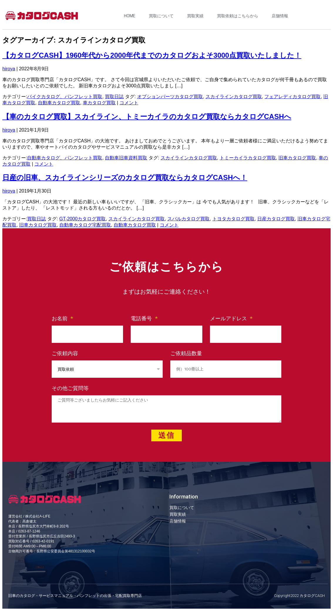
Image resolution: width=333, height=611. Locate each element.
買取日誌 (114, 96)
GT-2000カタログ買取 (82, 218)
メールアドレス (229, 318)
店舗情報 (280, 15)
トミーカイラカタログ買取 (248, 157)
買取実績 (195, 15)
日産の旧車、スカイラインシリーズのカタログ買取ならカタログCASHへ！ (124, 177)
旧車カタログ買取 (297, 157)
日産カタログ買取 (276, 218)
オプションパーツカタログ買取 (170, 96)
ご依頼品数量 (186, 353)
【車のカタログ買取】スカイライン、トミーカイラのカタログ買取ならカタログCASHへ (146, 116)
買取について (161, 15)
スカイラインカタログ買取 (234, 96)
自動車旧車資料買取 (126, 157)
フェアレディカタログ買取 (292, 96)
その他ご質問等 (70, 388)
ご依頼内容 (65, 353)
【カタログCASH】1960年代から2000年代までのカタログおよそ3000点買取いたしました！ (151, 55)
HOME (129, 15)
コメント (129, 102)
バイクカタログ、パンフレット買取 (64, 96)
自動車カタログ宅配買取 (85, 224)
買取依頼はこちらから (237, 15)
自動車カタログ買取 (59, 102)
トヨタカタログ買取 (233, 218)
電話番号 (142, 318)
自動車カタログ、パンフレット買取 (64, 157)
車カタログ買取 (99, 102)
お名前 (60, 318)
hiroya (8, 68)
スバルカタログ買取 (188, 218)
